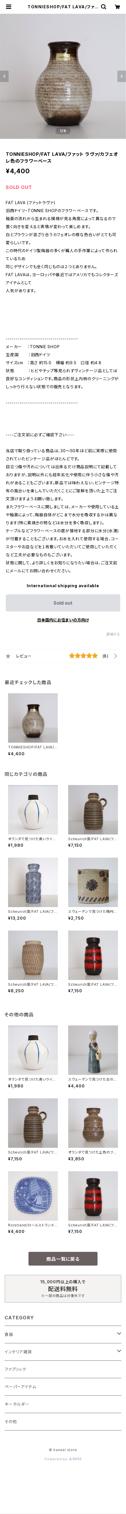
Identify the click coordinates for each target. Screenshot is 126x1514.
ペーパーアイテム (20, 1386)
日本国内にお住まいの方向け (63, 619)
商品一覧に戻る (63, 1259)
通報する (113, 634)
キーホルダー (17, 1404)
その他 (11, 1421)
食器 (9, 1334)
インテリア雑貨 (18, 1351)
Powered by (63, 1459)
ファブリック (15, 1369)
